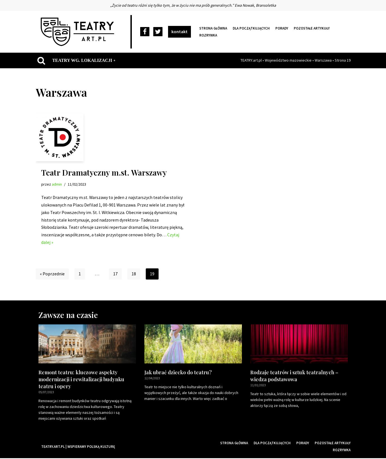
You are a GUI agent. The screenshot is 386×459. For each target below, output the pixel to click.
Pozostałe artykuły (312, 28)
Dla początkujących (251, 28)
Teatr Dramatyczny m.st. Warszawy (104, 172)
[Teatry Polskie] (79, 32)
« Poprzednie (52, 275)
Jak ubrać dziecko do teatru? (178, 373)
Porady (281, 28)
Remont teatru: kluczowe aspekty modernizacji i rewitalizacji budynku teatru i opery (81, 380)
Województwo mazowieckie (288, 60)
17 (115, 275)
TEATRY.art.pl (251, 60)
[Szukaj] (41, 60)
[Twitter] (157, 32)
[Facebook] (144, 32)
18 (134, 275)
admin (57, 184)
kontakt (179, 31)
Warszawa (323, 60)
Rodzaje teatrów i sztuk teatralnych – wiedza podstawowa (294, 376)
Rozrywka (208, 35)
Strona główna (213, 28)
